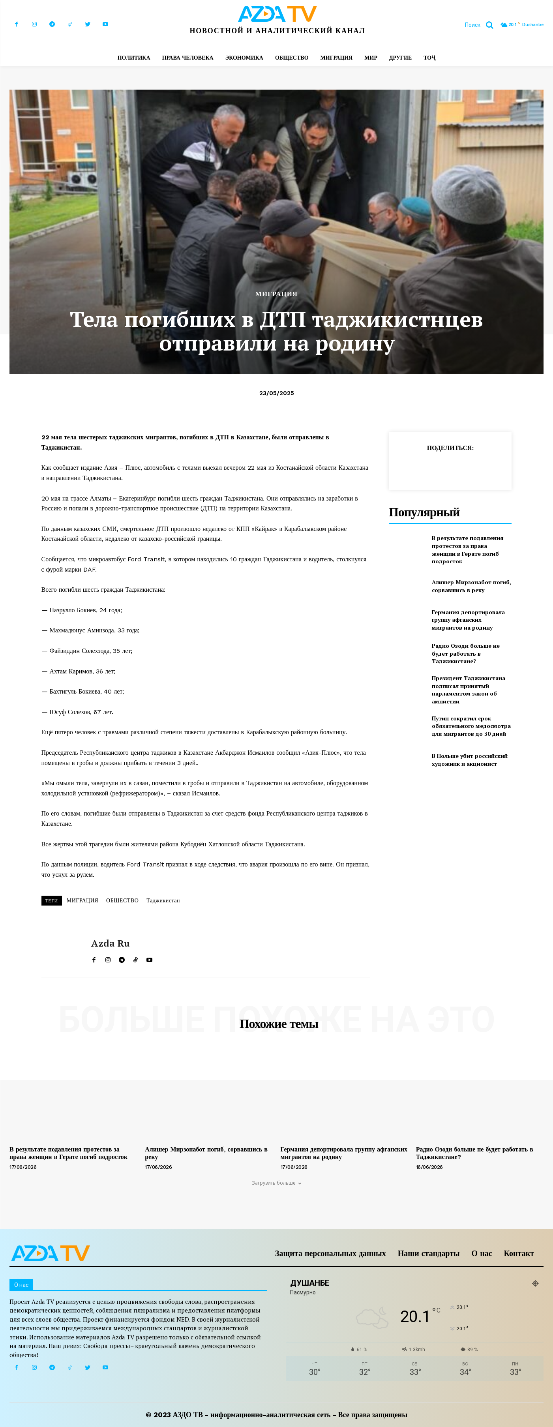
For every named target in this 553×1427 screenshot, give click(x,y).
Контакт (519, 1253)
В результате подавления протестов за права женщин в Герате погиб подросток (468, 549)
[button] (482, 24)
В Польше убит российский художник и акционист (470, 759)
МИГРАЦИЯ (276, 294)
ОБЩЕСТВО (122, 900)
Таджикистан (163, 900)
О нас (482, 1253)
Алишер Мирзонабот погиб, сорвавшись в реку (471, 586)
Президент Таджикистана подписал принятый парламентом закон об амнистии (468, 689)
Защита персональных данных (330, 1253)
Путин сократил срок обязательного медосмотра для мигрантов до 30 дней (471, 725)
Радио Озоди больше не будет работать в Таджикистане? (466, 653)
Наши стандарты (429, 1253)
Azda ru (110, 943)
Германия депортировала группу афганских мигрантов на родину (468, 619)
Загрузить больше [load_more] (276, 1182)
